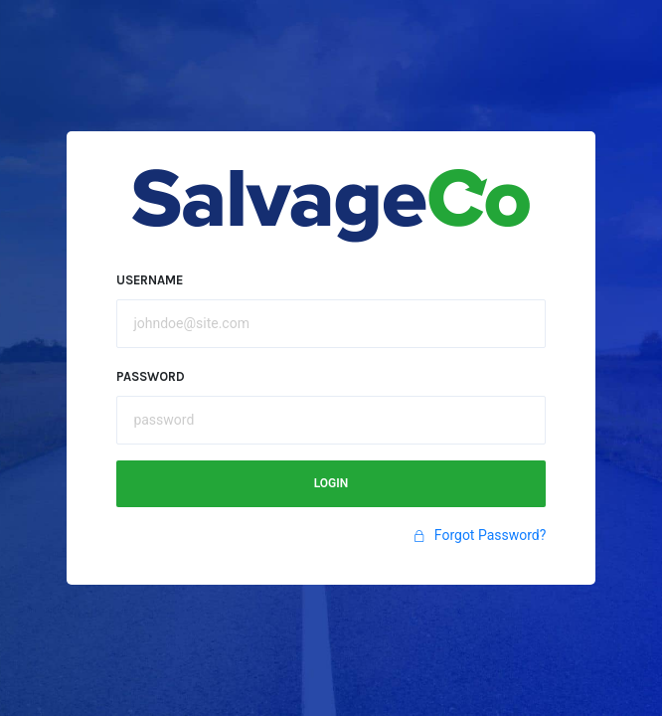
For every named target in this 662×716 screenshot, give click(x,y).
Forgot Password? (479, 535)
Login (331, 483)
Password (150, 376)
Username (149, 279)
